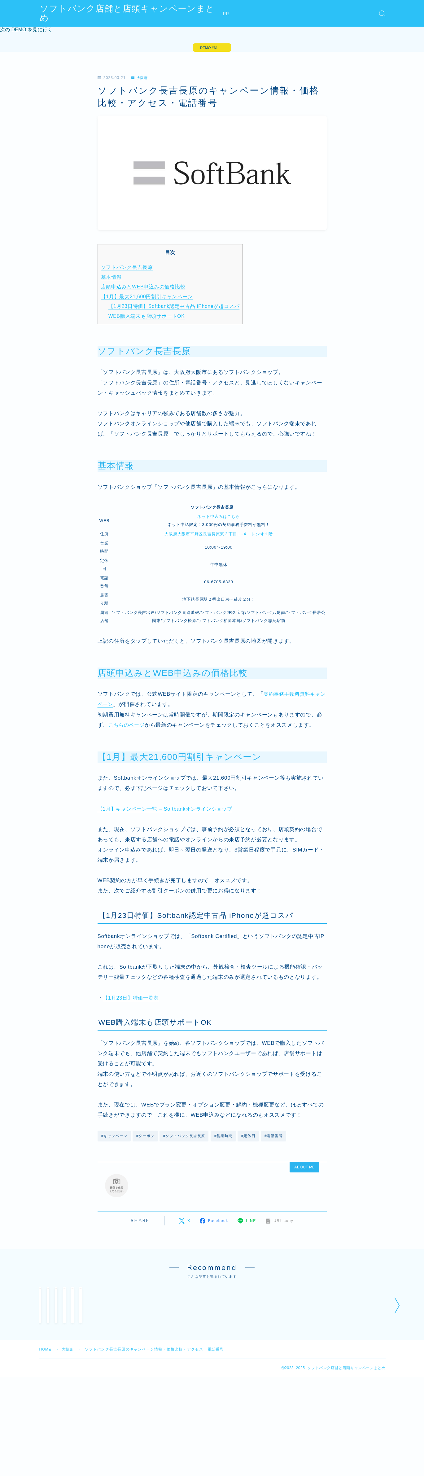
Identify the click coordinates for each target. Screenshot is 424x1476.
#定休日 (249, 1137)
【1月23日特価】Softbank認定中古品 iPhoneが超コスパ (175, 307)
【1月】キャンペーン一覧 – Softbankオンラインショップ (168, 810)
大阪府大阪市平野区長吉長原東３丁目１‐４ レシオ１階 (218, 534)
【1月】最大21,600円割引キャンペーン (147, 297)
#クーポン (145, 1137)
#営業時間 (224, 1137)
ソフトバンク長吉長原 (127, 268)
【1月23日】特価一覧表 (132, 999)
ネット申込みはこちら (218, 517)
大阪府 (140, 79)
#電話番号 (275, 1137)
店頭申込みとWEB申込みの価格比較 (143, 287)
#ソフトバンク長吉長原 (185, 1137)
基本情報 (111, 278)
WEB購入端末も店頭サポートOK (147, 317)
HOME (45, 1393)
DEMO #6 (207, 48)
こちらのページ (127, 726)
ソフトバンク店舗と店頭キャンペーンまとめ (132, 13)
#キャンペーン (114, 1137)
